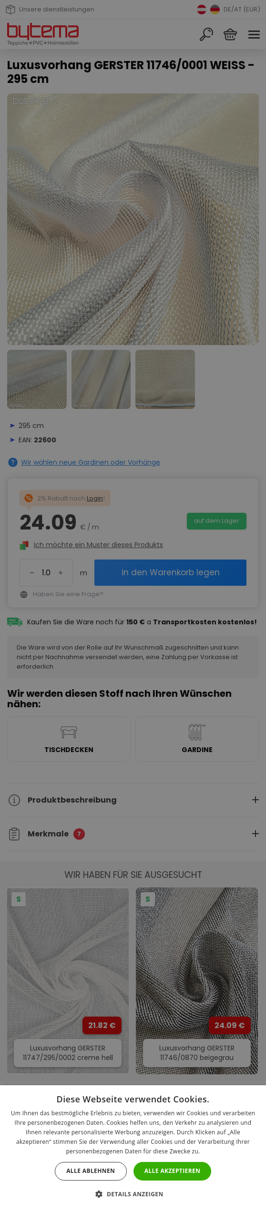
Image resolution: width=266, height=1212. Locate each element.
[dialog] (133, 606)
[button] (132, 1194)
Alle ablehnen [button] (90, 1171)
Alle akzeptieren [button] (172, 1171)
